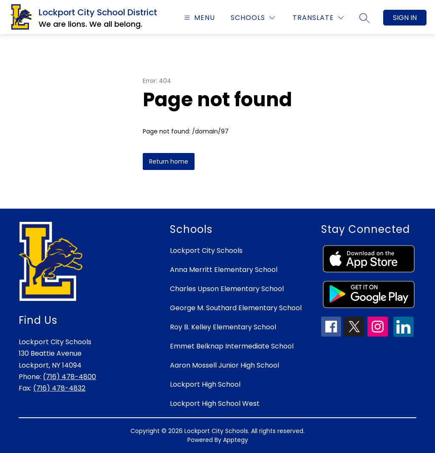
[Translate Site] (318, 17)
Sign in (405, 18)
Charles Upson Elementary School (227, 289)
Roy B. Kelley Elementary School (223, 327)
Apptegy (235, 440)
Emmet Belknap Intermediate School (232, 346)
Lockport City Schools (206, 250)
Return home (168, 161)
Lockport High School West (215, 403)
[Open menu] (198, 17)
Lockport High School (205, 384)
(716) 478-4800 (69, 377)
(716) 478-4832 (59, 388)
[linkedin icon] (403, 335)
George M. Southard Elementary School (236, 308)
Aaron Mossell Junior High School (224, 365)
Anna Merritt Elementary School (223, 270)
